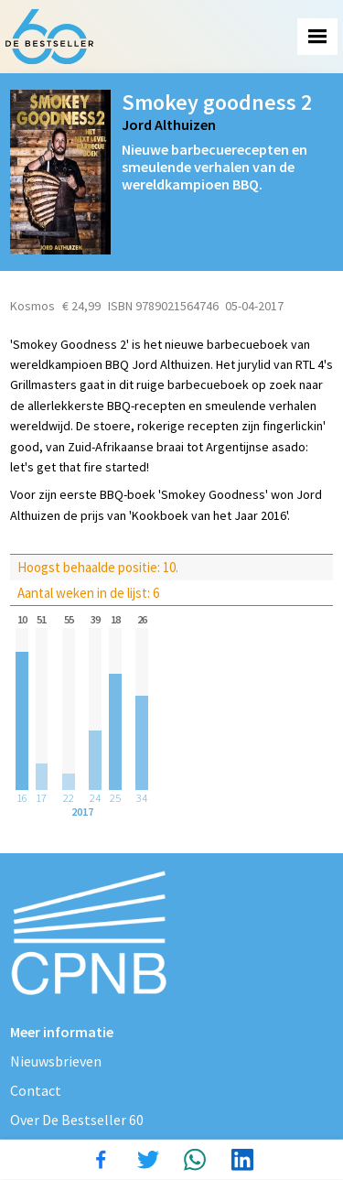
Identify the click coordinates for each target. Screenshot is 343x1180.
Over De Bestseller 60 (77, 1119)
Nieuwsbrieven (56, 1061)
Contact (35, 1090)
